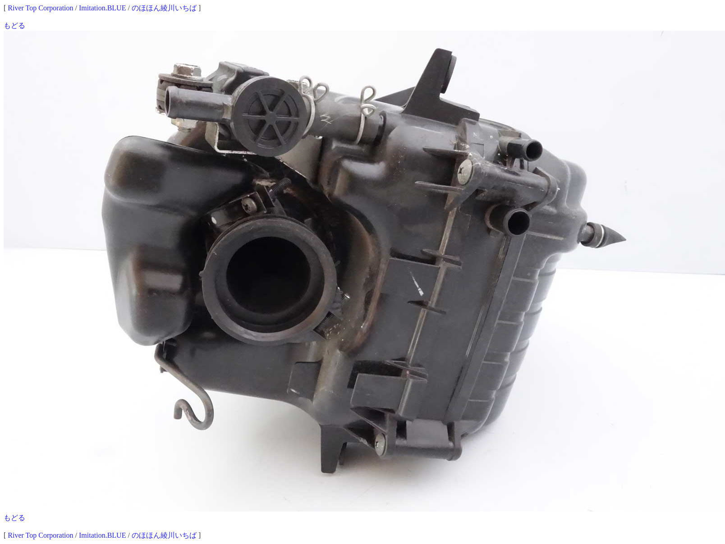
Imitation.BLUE (102, 8)
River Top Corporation (40, 8)
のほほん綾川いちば (164, 8)
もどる (14, 25)
